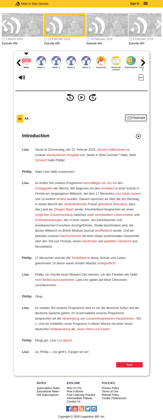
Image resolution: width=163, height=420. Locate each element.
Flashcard (139, 117)
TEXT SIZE (23, 114)
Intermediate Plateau (80, 398)
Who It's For (74, 388)
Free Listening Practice (81, 394)
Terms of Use (110, 391)
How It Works (75, 391)
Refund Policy (110, 394)
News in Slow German (23, 3)
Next (129, 364)
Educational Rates (48, 391)
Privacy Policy (110, 388)
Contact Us (74, 401)
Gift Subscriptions (47, 394)
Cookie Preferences (114, 398)
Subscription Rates (48, 388)
